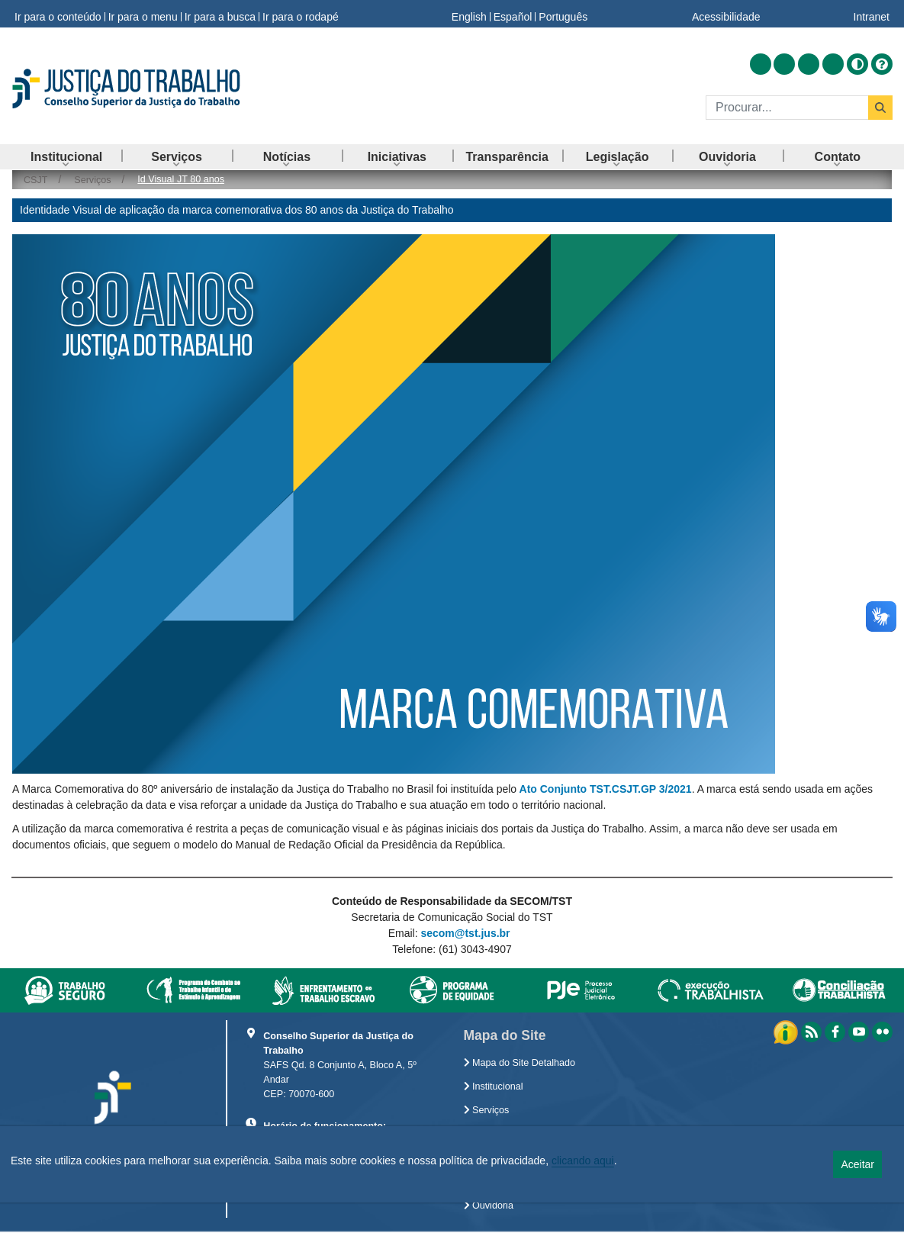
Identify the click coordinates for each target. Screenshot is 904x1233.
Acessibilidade (726, 14)
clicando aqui (583, 1160)
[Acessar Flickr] (833, 64)
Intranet (872, 14)
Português (563, 14)
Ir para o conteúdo (57, 14)
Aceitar (857, 1164)
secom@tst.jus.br (465, 933)
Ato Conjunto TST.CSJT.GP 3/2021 (606, 789)
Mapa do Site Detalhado (520, 1063)
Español (513, 14)
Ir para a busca (220, 14)
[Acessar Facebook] (784, 64)
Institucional (493, 1086)
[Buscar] (787, 107)
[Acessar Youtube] (808, 64)
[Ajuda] (882, 64)
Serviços (487, 1110)
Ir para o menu (143, 14)
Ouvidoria (488, 1205)
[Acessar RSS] (760, 64)
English (469, 14)
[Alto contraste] (857, 64)
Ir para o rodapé (300, 14)
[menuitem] (66, 156)
